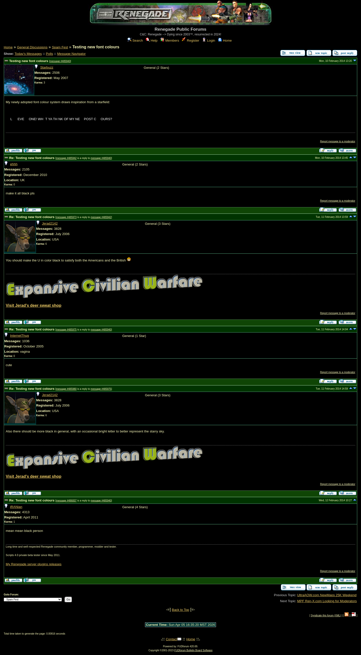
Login (208, 40)
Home (225, 40)
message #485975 (66, 329)
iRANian (16, 507)
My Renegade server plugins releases (34, 564)
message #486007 (66, 500)
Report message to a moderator (337, 141)
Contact (171, 639)
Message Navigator (71, 54)
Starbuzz (46, 67)
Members (169, 40)
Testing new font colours (28, 61)
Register (190, 40)
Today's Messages (28, 54)
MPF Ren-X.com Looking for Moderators (327, 601)
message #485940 (60, 61)
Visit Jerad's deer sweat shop (33, 305)
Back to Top (180, 610)
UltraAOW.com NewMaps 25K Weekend (327, 595)
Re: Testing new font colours (32, 158)
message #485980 (66, 389)
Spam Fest (60, 47)
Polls (49, 54)
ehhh (13, 164)
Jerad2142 (50, 223)
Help (151, 40)
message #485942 (66, 158)
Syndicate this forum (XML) (326, 615)
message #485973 (66, 217)
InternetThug (19, 335)
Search (135, 40)
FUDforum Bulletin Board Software (193, 650)
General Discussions (32, 47)
